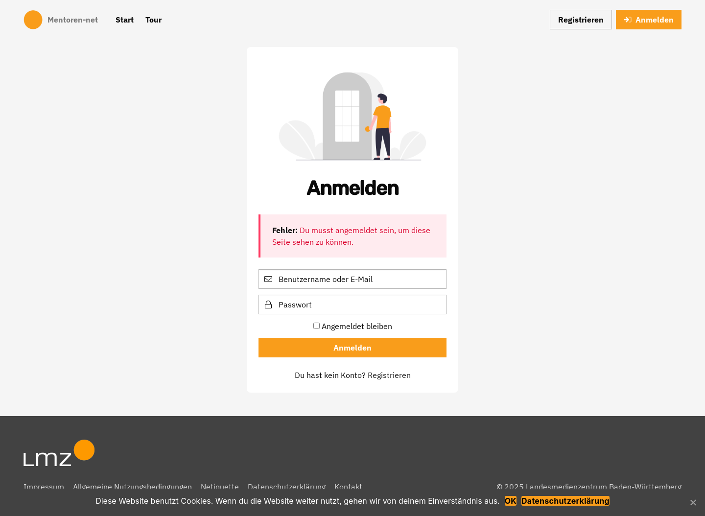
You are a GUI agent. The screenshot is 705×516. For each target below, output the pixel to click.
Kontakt (348, 487)
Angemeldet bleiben (352, 326)
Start (125, 19)
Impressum (44, 487)
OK (511, 501)
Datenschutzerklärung (287, 487)
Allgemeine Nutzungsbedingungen (132, 487)
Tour (153, 19)
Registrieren (581, 19)
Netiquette (220, 487)
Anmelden (649, 19)
